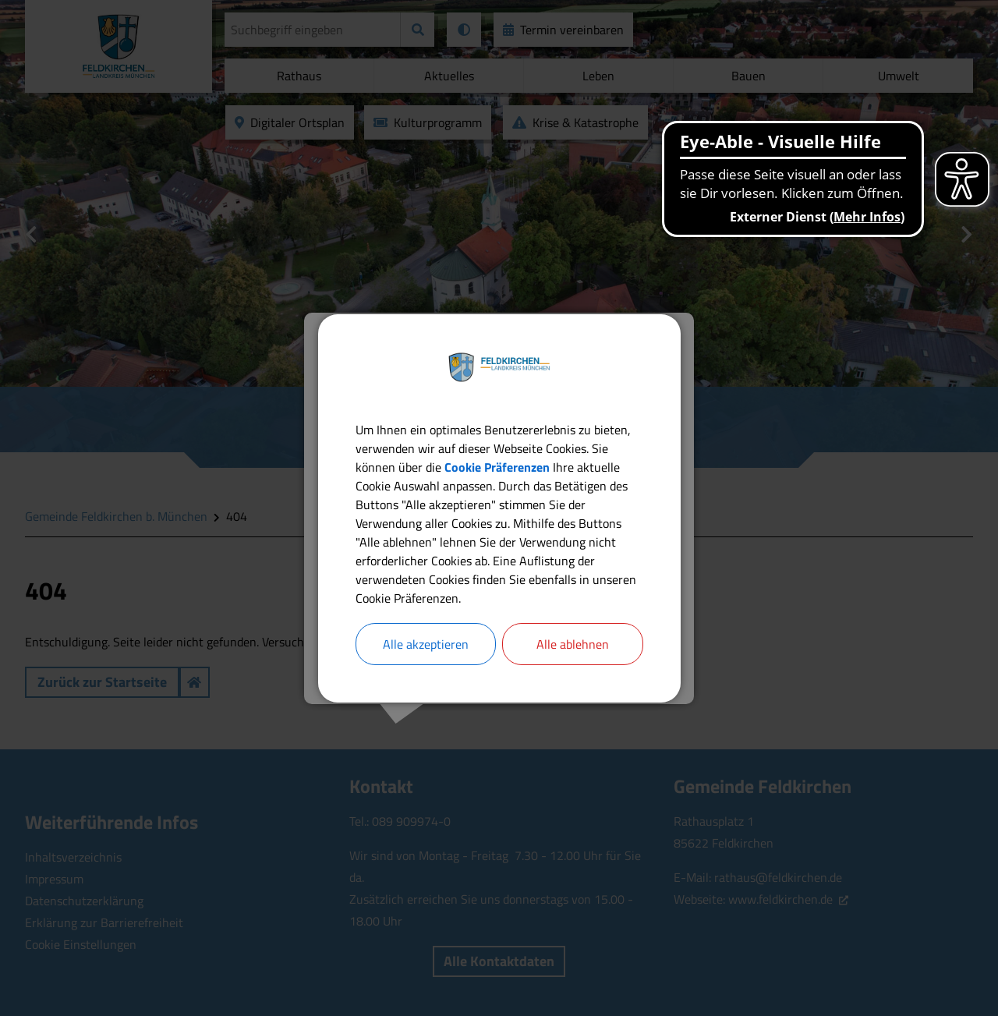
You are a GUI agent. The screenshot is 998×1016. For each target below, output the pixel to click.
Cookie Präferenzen (497, 467)
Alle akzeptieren (426, 644)
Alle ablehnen (572, 644)
